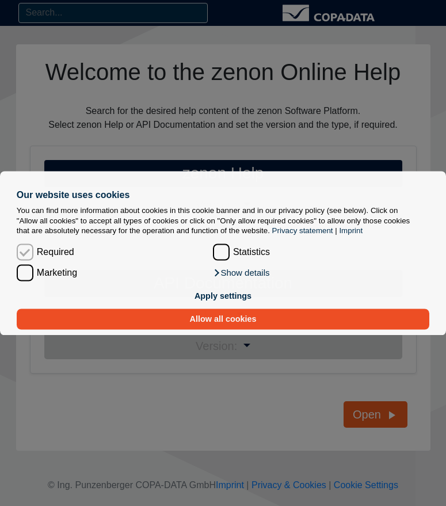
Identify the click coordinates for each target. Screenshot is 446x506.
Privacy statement (302, 230)
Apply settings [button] (223, 296)
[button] (241, 272)
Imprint (351, 230)
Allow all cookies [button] (223, 319)
